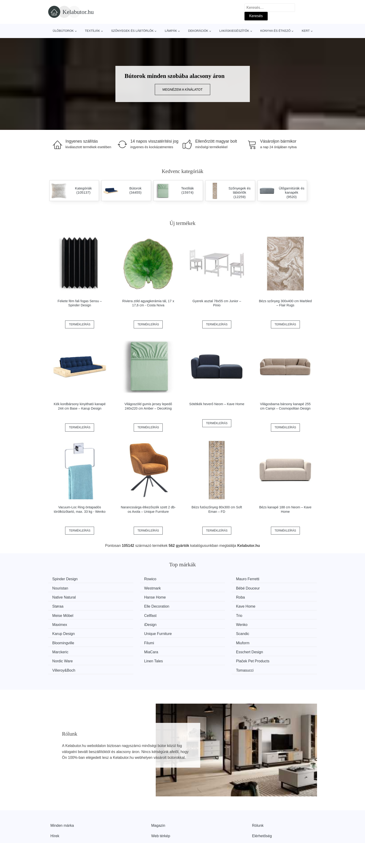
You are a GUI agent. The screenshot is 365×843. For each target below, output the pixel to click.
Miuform (267, 623)
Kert (306, 30)
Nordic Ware (271, 631)
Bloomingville (134, 623)
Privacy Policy (163, 816)
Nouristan (269, 579)
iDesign (60, 614)
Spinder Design (66, 579)
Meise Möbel (64, 605)
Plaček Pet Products (139, 640)
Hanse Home (271, 588)
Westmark (62, 588)
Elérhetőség (262, 806)
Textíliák (92, 30)
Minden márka (62, 795)
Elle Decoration (204, 597)
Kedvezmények (63, 816)
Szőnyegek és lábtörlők (132, 30)
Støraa (128, 597)
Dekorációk (198, 30)
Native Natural (203, 588)
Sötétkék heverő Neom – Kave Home (216, 404)
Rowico (129, 579)
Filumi (197, 623)
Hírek (55, 806)
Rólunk (258, 795)
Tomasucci (270, 640)
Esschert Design (205, 631)
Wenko (128, 614)
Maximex (268, 605)
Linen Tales (63, 640)
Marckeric (62, 631)
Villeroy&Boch (203, 640)
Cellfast (129, 605)
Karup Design (203, 614)
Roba (58, 597)
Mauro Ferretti (203, 579)
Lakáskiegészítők (234, 30)
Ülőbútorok (63, 30)
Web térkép (160, 806)
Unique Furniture (275, 614)
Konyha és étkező (275, 30)
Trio (195, 605)
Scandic (60, 623)
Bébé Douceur (134, 588)
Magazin (158, 795)
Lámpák (171, 30)
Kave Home (270, 597)
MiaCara (130, 631)
